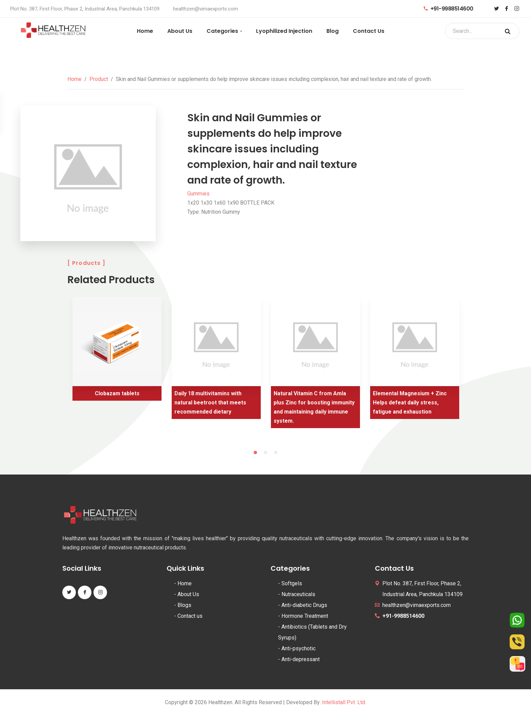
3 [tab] (275, 452)
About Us (179, 31)
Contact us (190, 616)
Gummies (198, 193)
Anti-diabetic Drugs (304, 605)
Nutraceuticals (298, 594)
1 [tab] (255, 452)
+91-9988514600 (448, 9)
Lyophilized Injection (284, 31)
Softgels (291, 583)
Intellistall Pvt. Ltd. (344, 702)
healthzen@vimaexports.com (205, 9)
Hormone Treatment (304, 616)
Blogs (184, 605)
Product (98, 79)
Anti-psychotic (298, 648)
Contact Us (368, 31)
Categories (222, 31)
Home (145, 31)
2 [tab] (265, 452)
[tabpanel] (117, 351)
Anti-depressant (300, 659)
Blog (332, 31)
